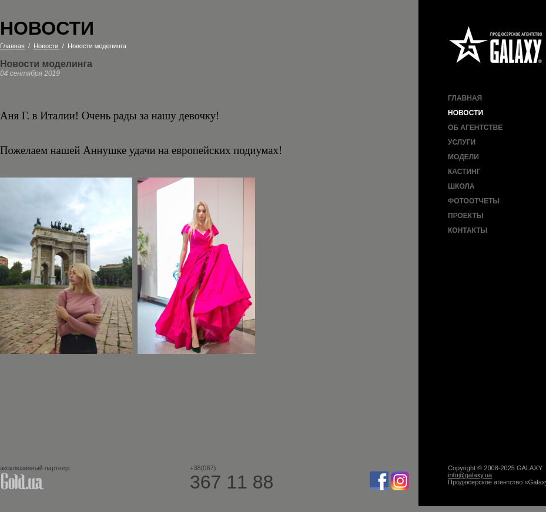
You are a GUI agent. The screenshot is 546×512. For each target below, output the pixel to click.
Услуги (461, 142)
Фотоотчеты (474, 201)
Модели (463, 157)
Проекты (466, 216)
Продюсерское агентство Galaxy (496, 45)
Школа (461, 186)
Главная (465, 98)
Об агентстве (475, 127)
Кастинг (464, 172)
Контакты (467, 230)
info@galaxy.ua (470, 474)
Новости (465, 113)
